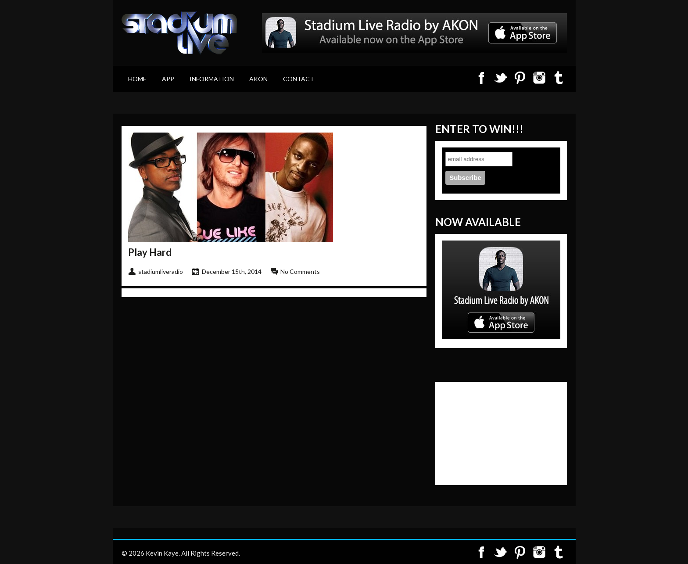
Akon (258, 79)
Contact (298, 79)
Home (137, 79)
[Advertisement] (486, 432)
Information (212, 79)
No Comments (300, 271)
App (168, 79)
